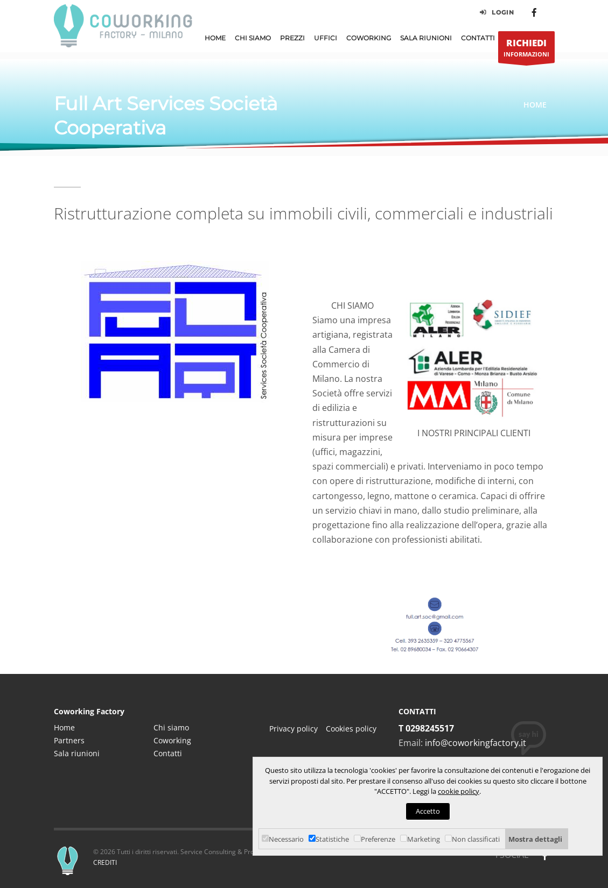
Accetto (428, 811)
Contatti (478, 38)
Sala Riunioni (426, 38)
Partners (69, 740)
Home (215, 38)
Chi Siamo (253, 38)
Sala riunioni (77, 753)
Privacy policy (293, 728)
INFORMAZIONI (526, 50)
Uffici (325, 38)
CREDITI (105, 862)
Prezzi (292, 38)
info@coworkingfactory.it (475, 743)
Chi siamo (171, 727)
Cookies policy (351, 728)
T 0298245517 (426, 728)
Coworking (368, 38)
